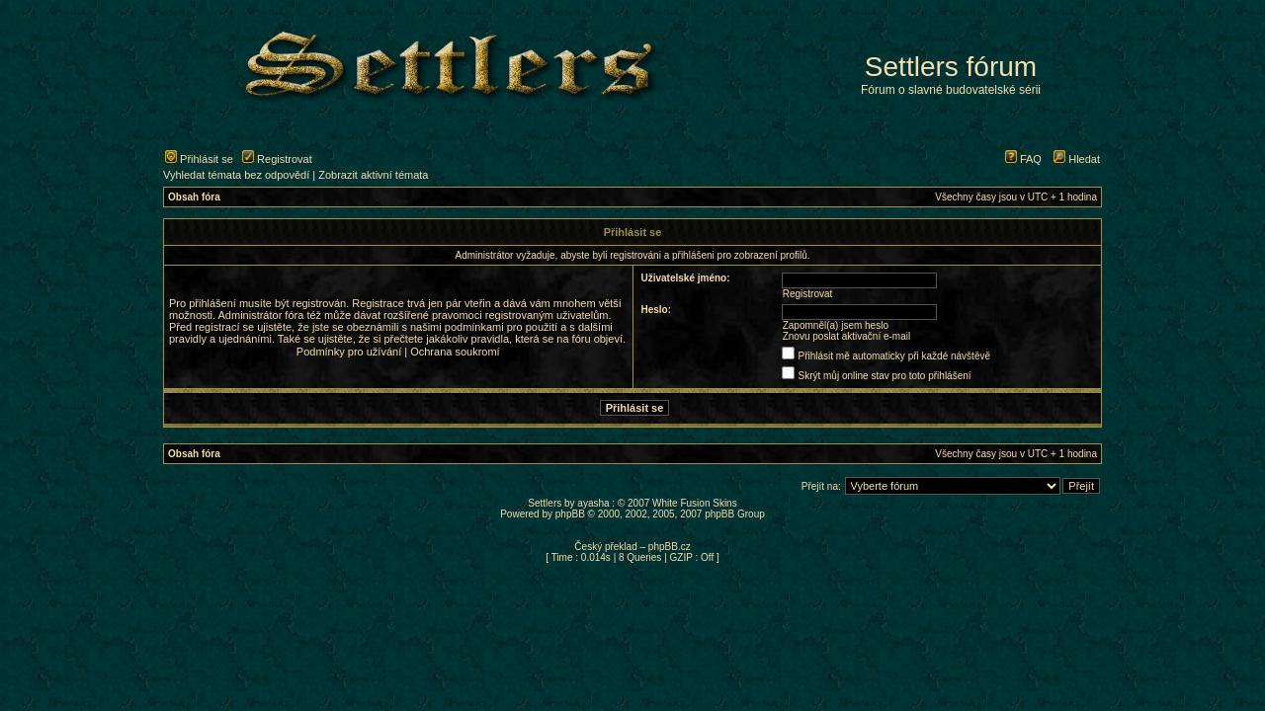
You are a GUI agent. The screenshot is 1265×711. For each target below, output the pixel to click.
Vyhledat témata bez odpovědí (236, 175)
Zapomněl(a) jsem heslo (835, 325)
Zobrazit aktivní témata (373, 175)
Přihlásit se (199, 159)
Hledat (1077, 159)
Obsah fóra (194, 197)
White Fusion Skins (694, 503)
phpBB (570, 514)
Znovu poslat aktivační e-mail (847, 336)
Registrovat (277, 159)
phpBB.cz (669, 546)
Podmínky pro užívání (348, 351)
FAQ (1023, 159)
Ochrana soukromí (454, 351)
